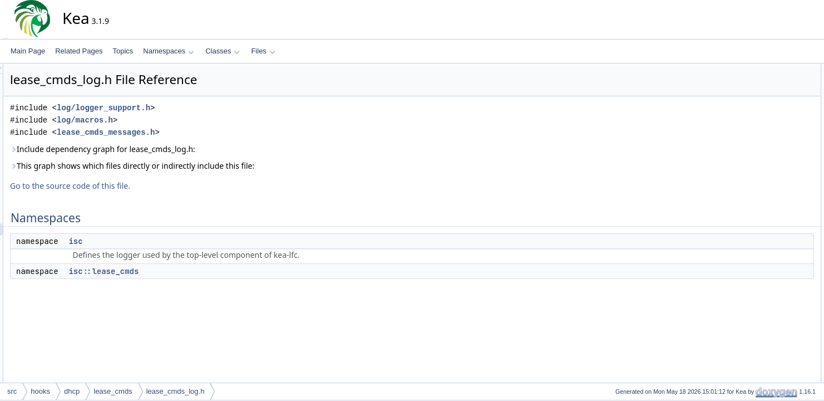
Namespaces (168, 51)
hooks (40, 391)
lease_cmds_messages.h (206, 132)
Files (263, 51)
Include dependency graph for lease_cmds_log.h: (202, 149)
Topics (122, 51)
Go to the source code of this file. (170, 185)
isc (175, 241)
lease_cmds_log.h (175, 391)
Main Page (28, 51)
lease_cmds (112, 391)
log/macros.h (185, 120)
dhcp (72, 391)
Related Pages (78, 51)
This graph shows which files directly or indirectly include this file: (232, 165)
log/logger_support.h (203, 107)
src (12, 391)
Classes (222, 51)
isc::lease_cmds (204, 271)
